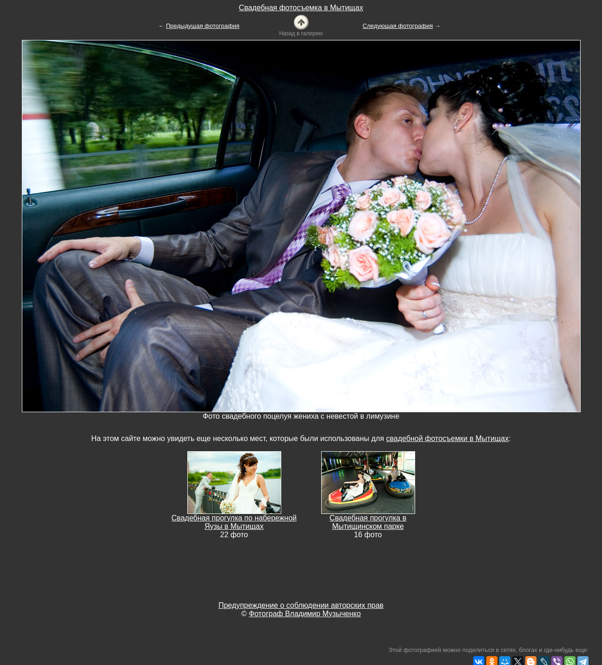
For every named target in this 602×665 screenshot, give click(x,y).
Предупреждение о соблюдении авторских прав (301, 605)
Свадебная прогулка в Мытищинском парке (368, 522)
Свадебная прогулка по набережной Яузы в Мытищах (234, 522)
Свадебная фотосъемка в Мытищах (301, 8)
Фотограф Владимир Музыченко (305, 614)
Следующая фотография (398, 25)
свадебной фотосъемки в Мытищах (447, 438)
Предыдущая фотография (202, 25)
